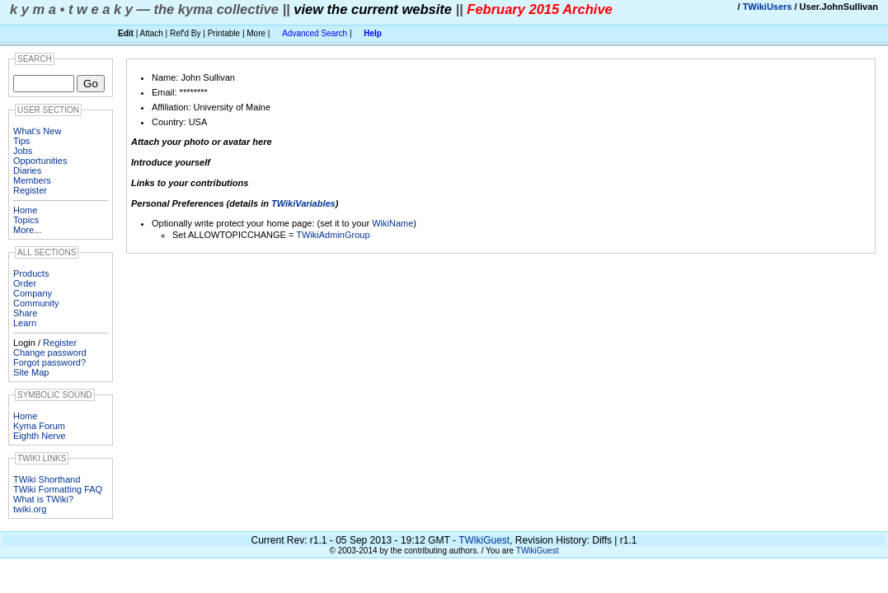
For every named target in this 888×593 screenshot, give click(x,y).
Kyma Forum (39, 426)
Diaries (27, 170)
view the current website (373, 9)
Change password (50, 352)
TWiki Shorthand (46, 479)
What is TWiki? (43, 499)
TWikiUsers (767, 7)
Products (31, 273)
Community (36, 303)
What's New (37, 131)
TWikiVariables (303, 203)
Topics (26, 220)
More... (27, 230)
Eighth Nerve (39, 436)
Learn (24, 323)
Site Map (31, 372)
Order (24, 283)
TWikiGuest (484, 540)
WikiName (392, 223)
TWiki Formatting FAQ (57, 489)
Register (30, 190)
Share (25, 313)
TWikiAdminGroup (332, 235)
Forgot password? (49, 362)
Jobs (22, 151)
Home (25, 210)
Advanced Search (314, 33)
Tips (21, 141)
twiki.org (29, 509)
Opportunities (40, 161)
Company (32, 293)
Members (32, 180)
